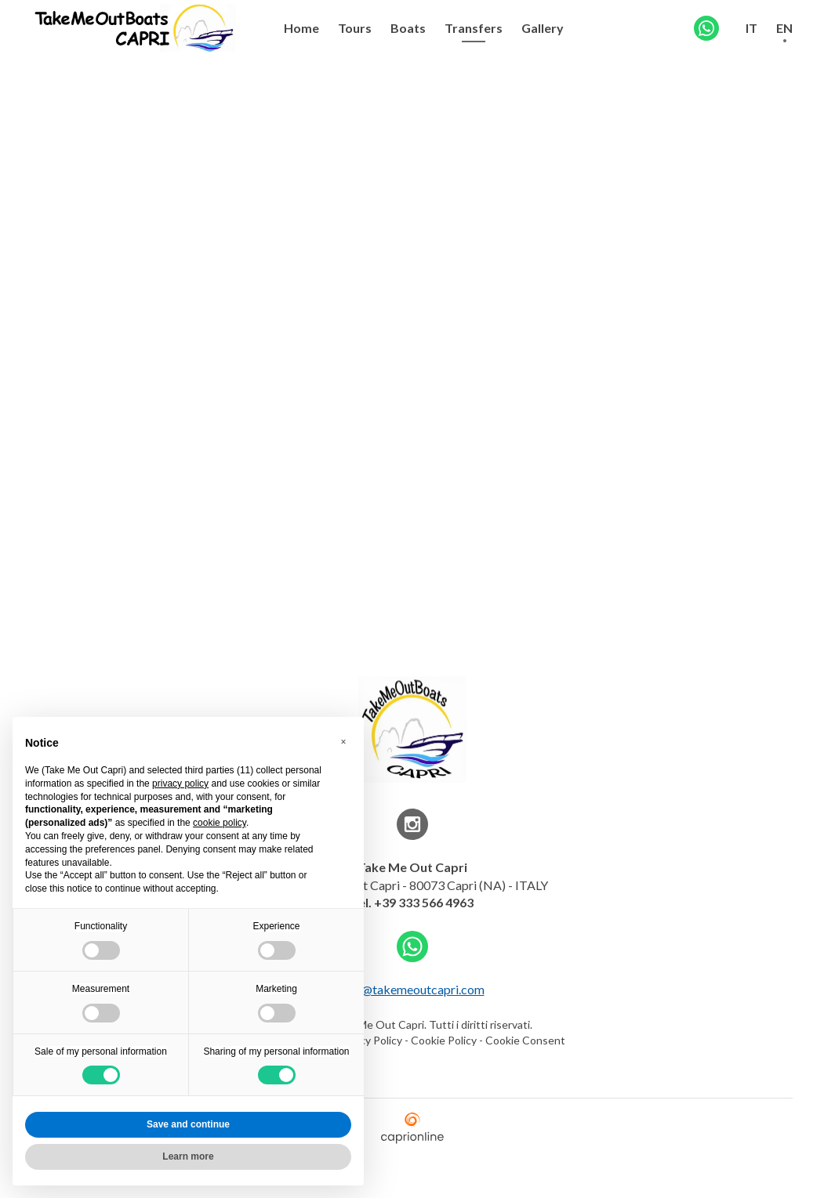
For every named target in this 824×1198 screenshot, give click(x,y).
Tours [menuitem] (355, 27)
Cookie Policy (444, 1040)
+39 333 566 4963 (424, 902)
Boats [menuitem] (408, 27)
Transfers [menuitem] (474, 27)
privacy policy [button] (180, 783)
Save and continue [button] (188, 1124)
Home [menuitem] (301, 27)
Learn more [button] (187, 1156)
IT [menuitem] (751, 27)
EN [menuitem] (784, 27)
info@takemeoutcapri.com (412, 989)
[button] (343, 742)
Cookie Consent (525, 1040)
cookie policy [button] (219, 822)
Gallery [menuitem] (542, 27)
